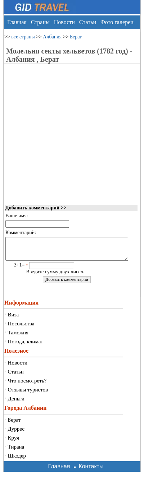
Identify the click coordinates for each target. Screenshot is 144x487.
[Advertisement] (64, 147)
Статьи (87, 22)
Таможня (18, 337)
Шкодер (17, 460)
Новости (64, 22)
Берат (76, 37)
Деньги (16, 403)
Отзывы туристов (28, 394)
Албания (52, 37)
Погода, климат (25, 346)
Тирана (16, 451)
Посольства (21, 328)
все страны (23, 37)
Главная (17, 22)
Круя (13, 442)
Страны (40, 22)
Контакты (90, 471)
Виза (13, 319)
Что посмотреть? (27, 385)
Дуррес (16, 433)
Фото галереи (117, 22)
